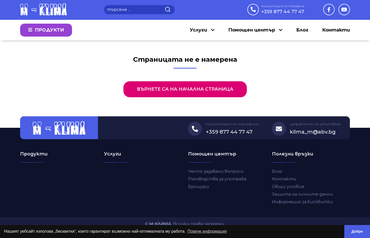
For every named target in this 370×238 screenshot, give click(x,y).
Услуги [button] (199, 30)
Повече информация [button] (207, 231)
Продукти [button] (46, 30)
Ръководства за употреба (217, 179)
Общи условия (288, 186)
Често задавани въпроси (216, 171)
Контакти (336, 30)
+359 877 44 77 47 (282, 9)
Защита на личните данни (302, 194)
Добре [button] (357, 231)
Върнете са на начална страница (185, 89)
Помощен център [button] (252, 30)
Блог (302, 30)
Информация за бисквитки (302, 201)
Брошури (198, 186)
